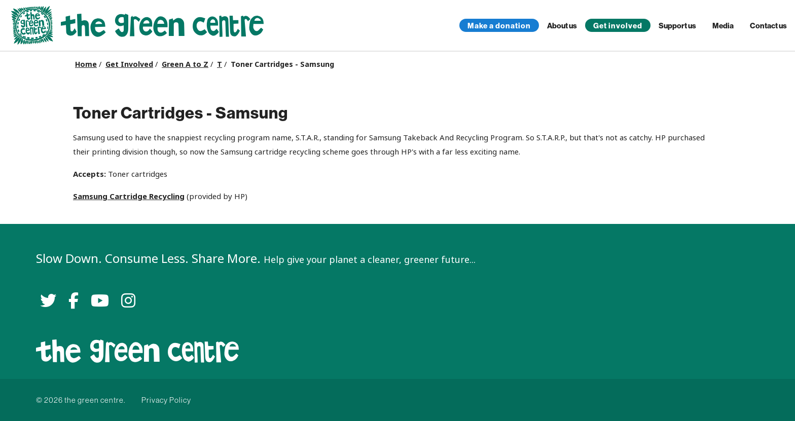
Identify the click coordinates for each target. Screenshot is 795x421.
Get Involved (129, 64)
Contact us (768, 25)
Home (86, 64)
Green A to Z (185, 64)
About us (562, 25)
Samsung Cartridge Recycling (129, 196)
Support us (677, 25)
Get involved (617, 25)
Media (723, 25)
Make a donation (499, 25)
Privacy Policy (166, 400)
